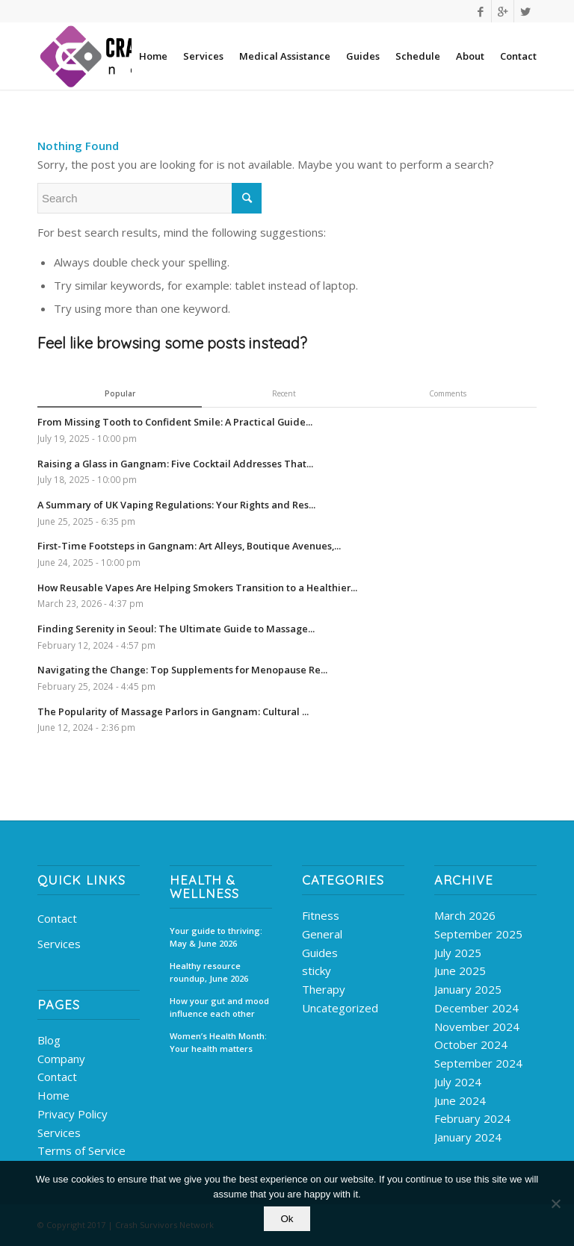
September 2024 (478, 1063)
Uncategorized (340, 1007)
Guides (320, 952)
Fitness (320, 915)
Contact (57, 918)
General (322, 933)
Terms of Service (81, 1150)
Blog (49, 1039)
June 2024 (460, 1100)
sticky (316, 970)
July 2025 (457, 952)
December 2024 (476, 1007)
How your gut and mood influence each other (219, 1007)
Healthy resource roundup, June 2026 (209, 972)
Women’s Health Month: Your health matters (218, 1042)
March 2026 (465, 915)
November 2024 (476, 1026)
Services (59, 943)
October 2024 (470, 1044)
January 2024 (468, 1137)
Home (53, 1095)
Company (61, 1058)
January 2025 (468, 989)
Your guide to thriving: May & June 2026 (216, 937)
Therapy (323, 989)
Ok (286, 1218)
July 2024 (457, 1081)
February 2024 (472, 1118)
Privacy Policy (72, 1113)
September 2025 (478, 933)
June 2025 (460, 970)
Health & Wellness (204, 886)
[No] (555, 1203)
